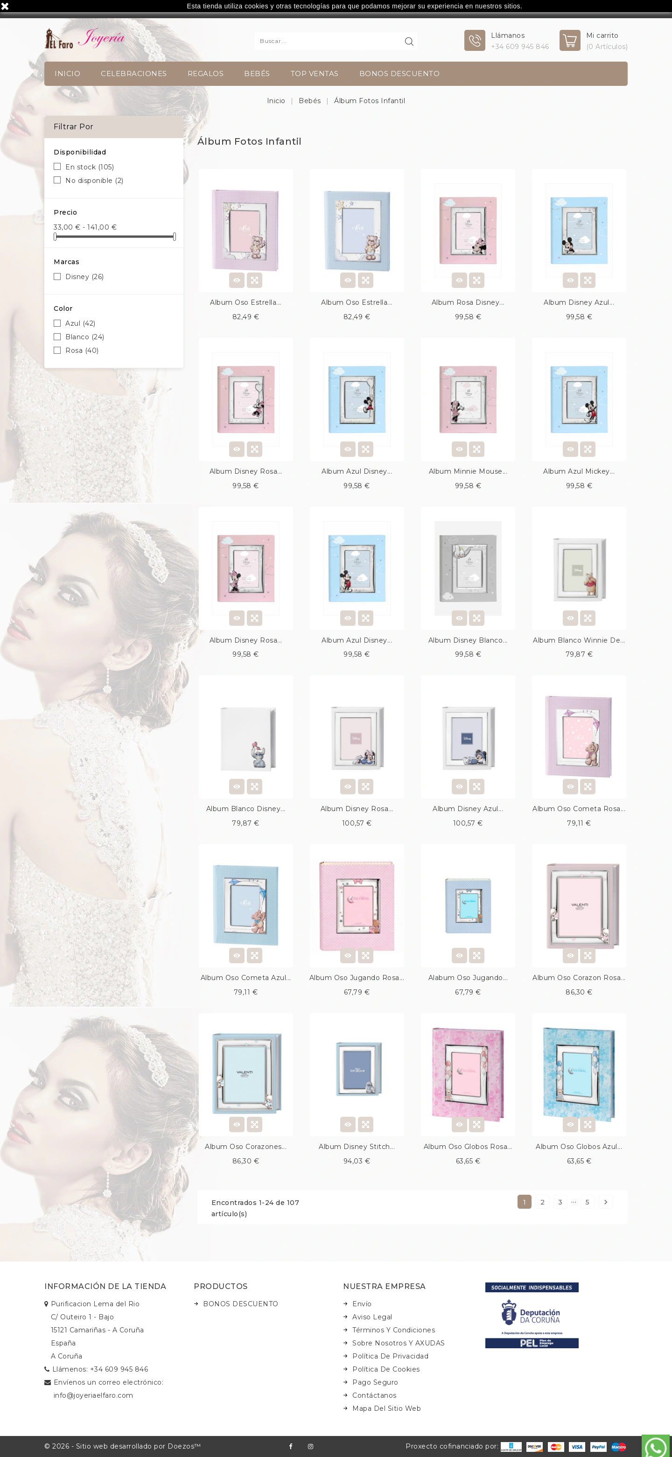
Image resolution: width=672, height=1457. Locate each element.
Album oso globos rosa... (468, 1146)
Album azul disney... (357, 471)
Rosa (82, 350)
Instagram (310, 1446)
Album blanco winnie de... (579, 640)
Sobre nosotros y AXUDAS (398, 1343)
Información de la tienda (105, 1286)
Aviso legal (372, 1317)
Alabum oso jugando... (468, 978)
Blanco (85, 337)
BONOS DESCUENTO (399, 73)
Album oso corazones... (246, 1146)
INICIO (67, 73)
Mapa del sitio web (386, 1408)
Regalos (206, 73)
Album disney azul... (579, 302)
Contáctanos (374, 1395)
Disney (84, 277)
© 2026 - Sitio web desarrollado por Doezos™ (122, 1446)
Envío (362, 1304)
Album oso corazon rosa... (579, 978)
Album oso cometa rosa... (578, 809)
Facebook (290, 1446)
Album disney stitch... (357, 1146)
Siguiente (606, 1202)
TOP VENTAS (315, 73)
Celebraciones (134, 73)
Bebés (257, 73)
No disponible (94, 180)
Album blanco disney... (246, 809)
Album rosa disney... (468, 302)
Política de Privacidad (390, 1356)
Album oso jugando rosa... (357, 978)
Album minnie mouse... (468, 471)
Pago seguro (375, 1382)
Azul (80, 323)
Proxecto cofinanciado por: (464, 1446)
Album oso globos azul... (579, 1146)
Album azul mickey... (579, 471)
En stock (89, 167)
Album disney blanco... (468, 640)
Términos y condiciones (393, 1330)
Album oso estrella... (245, 302)
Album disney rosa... (246, 471)
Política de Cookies (386, 1369)
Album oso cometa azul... (246, 978)
